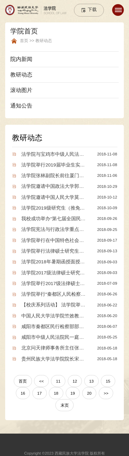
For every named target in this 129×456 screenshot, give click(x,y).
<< (42, 376)
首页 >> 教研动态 (36, 41)
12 (74, 376)
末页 (64, 399)
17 (40, 387)
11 (58, 376)
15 (107, 376)
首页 (24, 376)
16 (24, 387)
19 (72, 387)
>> (105, 387)
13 (90, 376)
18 (56, 387)
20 (89, 387)
